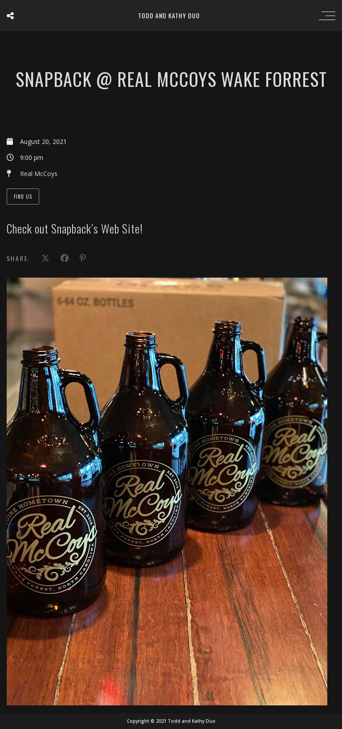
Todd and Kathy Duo (169, 15)
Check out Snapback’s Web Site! (75, 228)
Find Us (23, 196)
